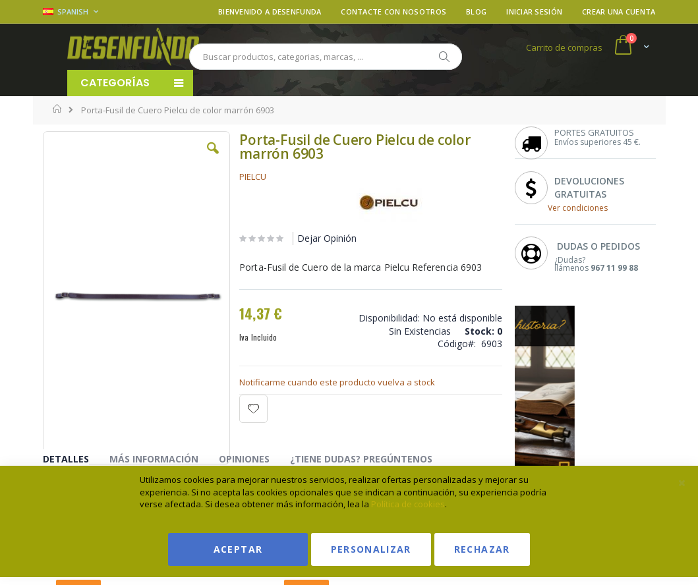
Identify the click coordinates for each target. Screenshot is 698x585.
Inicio (58, 109)
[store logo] (133, 47)
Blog (476, 11)
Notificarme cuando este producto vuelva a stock (337, 382)
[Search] (443, 56)
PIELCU (252, 176)
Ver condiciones (578, 207)
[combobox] (325, 56)
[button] (212, 158)
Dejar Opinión (327, 238)
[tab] (76, 461)
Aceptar (238, 549)
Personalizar (371, 549)
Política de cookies (408, 504)
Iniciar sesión (534, 11)
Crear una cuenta (618, 11)
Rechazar (482, 549)
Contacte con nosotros (393, 11)
